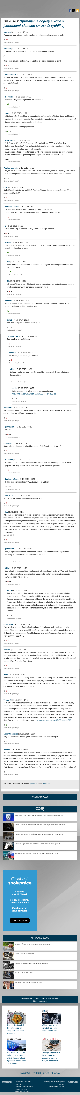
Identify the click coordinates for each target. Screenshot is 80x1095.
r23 (8, 262)
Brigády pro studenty (40, 1001)
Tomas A (7, 700)
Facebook (25, 1073)
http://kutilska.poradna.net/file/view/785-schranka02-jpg (34, 394)
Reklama (55, 1073)
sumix (7, 113)
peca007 (7, 650)
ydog (5, 512)
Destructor (9, 97)
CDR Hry (40, 809)
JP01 (5, 187)
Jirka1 (9, 320)
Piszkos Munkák (10, 168)
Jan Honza (8, 443)
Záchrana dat (54, 998)
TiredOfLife (8, 496)
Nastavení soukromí (22, 1092)
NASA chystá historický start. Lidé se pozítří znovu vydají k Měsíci (51, 1028)
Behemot (12, 353)
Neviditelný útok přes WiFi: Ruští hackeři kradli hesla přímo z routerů (37, 853)
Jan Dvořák (8, 624)
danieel (8, 242)
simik (14, 388)
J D (4, 226)
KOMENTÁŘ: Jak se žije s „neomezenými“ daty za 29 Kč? (34, 944)
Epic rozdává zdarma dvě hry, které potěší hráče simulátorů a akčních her (39, 815)
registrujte (46, 783)
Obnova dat (44, 998)
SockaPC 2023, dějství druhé (24, 954)
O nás (46, 1073)
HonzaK (8, 140)
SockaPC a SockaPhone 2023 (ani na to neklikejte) (31, 963)
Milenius (8, 300)
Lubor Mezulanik (10, 734)
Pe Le (9, 590)
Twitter (37, 1073)
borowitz (7, 32)
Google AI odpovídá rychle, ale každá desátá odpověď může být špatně (38, 844)
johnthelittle (10, 427)
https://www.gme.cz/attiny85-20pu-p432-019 (53, 720)
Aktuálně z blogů (40, 938)
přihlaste (33, 783)
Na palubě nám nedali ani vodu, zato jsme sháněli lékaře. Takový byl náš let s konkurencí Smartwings (16, 1058)
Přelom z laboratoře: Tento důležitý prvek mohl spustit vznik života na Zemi (39, 834)
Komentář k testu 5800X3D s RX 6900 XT (28, 982)
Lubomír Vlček (9, 75)
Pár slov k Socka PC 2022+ (24, 973)
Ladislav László (12, 207)
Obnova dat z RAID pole (29, 998)
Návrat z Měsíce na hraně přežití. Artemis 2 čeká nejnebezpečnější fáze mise (40, 825)
